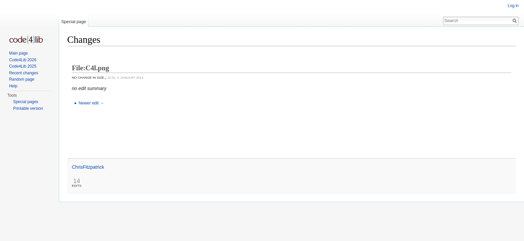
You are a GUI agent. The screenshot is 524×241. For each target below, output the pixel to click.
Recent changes (23, 73)
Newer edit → (91, 103)
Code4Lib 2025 (22, 66)
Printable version (28, 108)
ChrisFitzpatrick (88, 167)
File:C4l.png (90, 68)
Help (13, 86)
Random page (21, 79)
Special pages (25, 101)
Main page (18, 53)
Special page (73, 21)
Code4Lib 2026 (22, 60)
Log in (513, 5)
